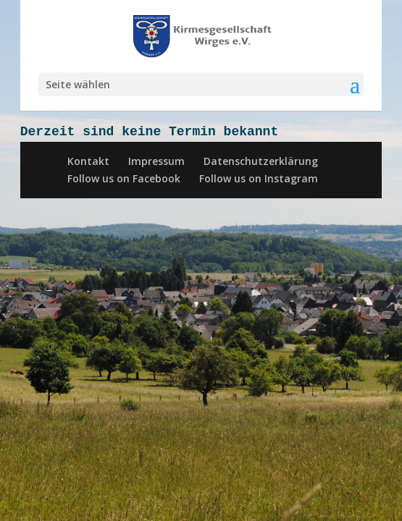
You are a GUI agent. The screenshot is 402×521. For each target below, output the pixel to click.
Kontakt (88, 161)
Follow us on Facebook (123, 178)
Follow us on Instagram (258, 178)
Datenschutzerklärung (261, 161)
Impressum (156, 161)
